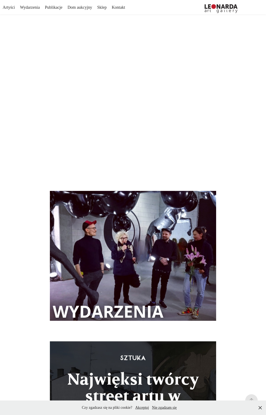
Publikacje (53, 7)
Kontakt (118, 7)
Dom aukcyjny (80, 7)
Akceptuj (142, 407)
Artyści (9, 7)
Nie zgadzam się (164, 407)
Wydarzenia (30, 7)
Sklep (102, 7)
